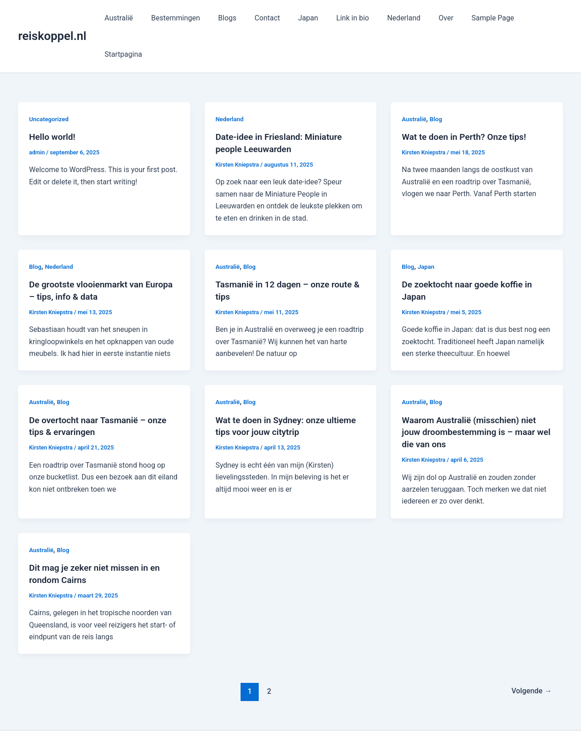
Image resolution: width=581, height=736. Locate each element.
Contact (275, 18)
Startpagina (537, 18)
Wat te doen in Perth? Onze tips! (467, 100)
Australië (137, 18)
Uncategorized (49, 82)
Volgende (530, 651)
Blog (437, 82)
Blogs (238, 18)
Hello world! (53, 100)
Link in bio (353, 18)
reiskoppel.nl (52, 18)
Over (439, 18)
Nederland (400, 18)
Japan (312, 18)
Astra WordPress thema (373, 713)
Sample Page (482, 18)
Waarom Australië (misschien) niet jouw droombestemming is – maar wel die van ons (472, 393)
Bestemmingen (190, 18)
